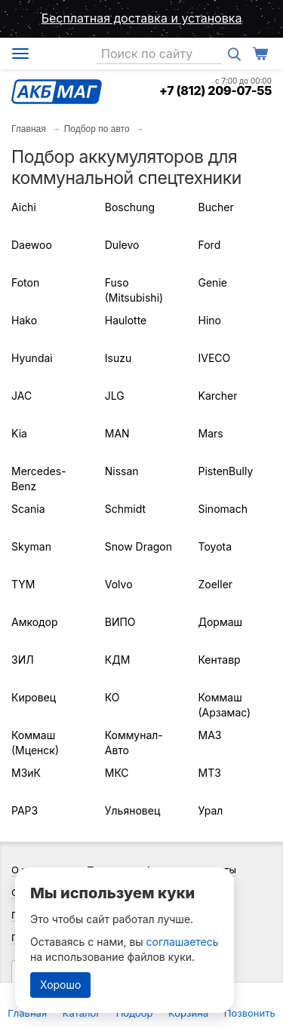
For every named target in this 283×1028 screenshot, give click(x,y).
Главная (28, 129)
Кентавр (219, 659)
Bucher (216, 207)
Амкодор (34, 621)
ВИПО (120, 621)
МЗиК (26, 772)
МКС (117, 772)
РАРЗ (24, 810)
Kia (19, 433)
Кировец (33, 697)
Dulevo (122, 244)
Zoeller (215, 584)
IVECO (214, 357)
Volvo (119, 584)
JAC (21, 395)
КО (112, 697)
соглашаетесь (182, 941)
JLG (115, 395)
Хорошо (60, 984)
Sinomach (223, 508)
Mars (210, 433)
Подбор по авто (97, 129)
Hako (24, 320)
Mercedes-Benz (38, 479)
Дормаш (220, 621)
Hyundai (32, 357)
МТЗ (209, 772)
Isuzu (118, 357)
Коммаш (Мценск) (35, 742)
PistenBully (226, 471)
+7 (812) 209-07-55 (215, 90)
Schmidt (125, 508)
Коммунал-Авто (134, 742)
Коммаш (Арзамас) (224, 705)
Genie (212, 282)
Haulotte (126, 320)
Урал (210, 810)
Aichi (23, 207)
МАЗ (210, 735)
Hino (209, 320)
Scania (28, 508)
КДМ (118, 659)
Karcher (218, 395)
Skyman (31, 546)
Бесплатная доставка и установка (142, 18)
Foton (25, 282)
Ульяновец (133, 810)
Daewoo (31, 244)
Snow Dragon (138, 546)
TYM (23, 584)
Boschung (130, 207)
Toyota (215, 546)
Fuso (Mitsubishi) (134, 290)
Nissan (122, 471)
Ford (209, 244)
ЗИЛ (22, 659)
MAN (117, 433)
